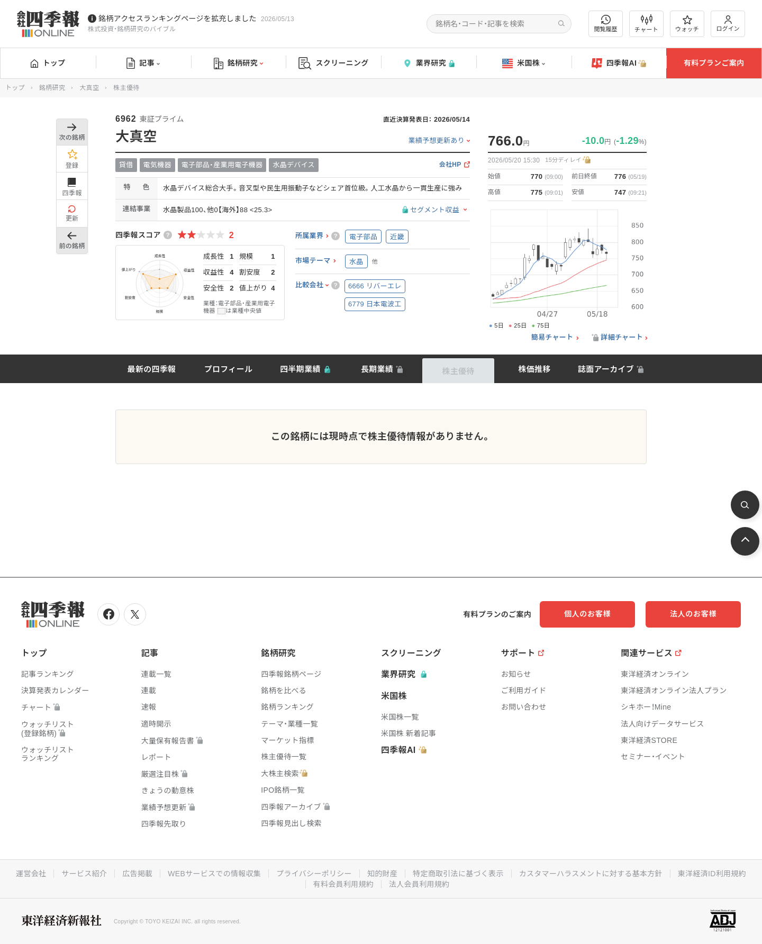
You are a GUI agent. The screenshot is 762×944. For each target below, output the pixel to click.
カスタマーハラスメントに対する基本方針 (591, 873)
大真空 (89, 88)
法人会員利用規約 (419, 884)
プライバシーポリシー (314, 873)
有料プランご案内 (714, 63)
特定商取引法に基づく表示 (458, 873)
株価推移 (534, 369)
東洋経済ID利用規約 (712, 873)
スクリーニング (333, 63)
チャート (646, 23)
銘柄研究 (238, 63)
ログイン (728, 23)
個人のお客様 (587, 614)
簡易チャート (552, 337)
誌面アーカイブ (606, 369)
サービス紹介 (84, 873)
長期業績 (377, 369)
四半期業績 (300, 369)
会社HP (450, 164)
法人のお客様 (693, 614)
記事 (143, 63)
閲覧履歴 (606, 23)
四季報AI (619, 63)
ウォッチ (687, 23)
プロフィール (228, 369)
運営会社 (31, 873)
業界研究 (429, 63)
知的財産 (382, 873)
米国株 (523, 63)
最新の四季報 (152, 369)
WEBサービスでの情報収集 (214, 873)
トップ (48, 63)
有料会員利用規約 (343, 884)
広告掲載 (137, 873)
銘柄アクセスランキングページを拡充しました (177, 18)
